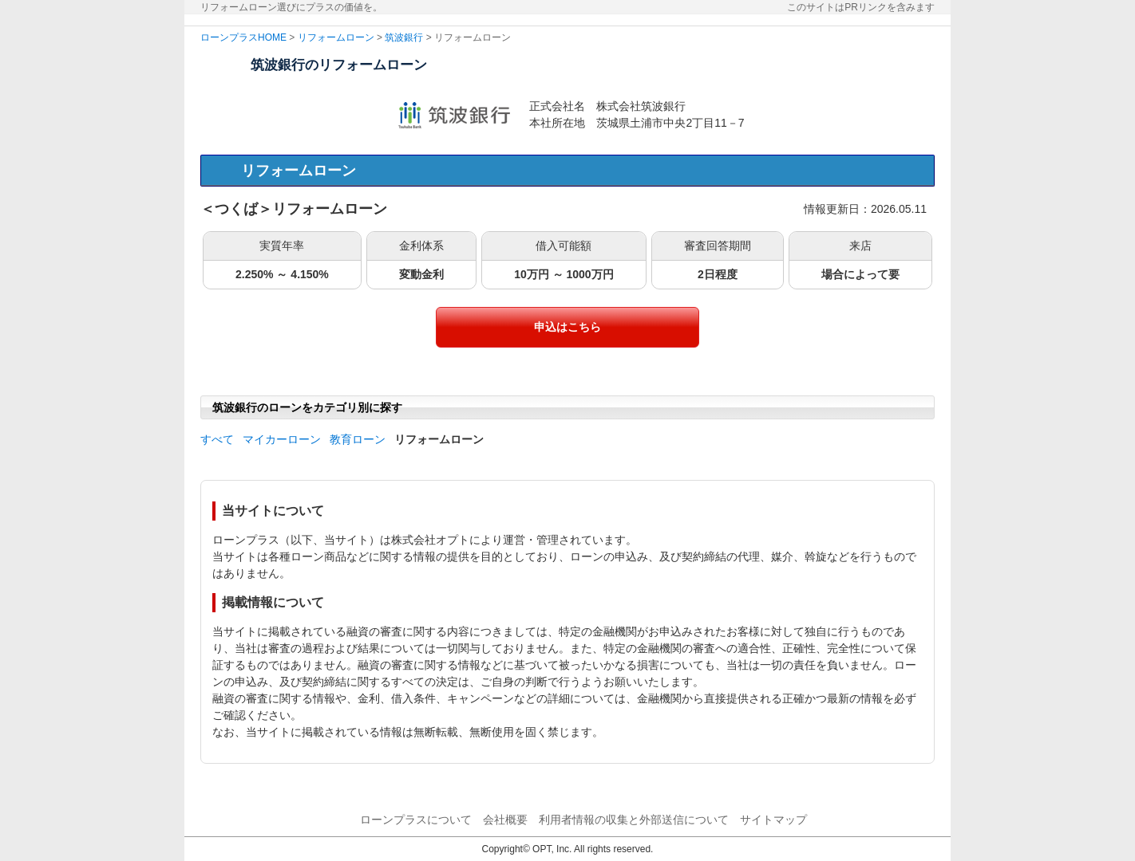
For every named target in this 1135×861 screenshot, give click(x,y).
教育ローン (358, 439)
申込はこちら (567, 326)
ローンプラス (229, 37)
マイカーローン (282, 439)
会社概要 (505, 819)
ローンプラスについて (416, 819)
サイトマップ (773, 819)
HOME (272, 37)
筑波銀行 (404, 37)
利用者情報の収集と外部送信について (634, 819)
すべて (217, 439)
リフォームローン (336, 37)
